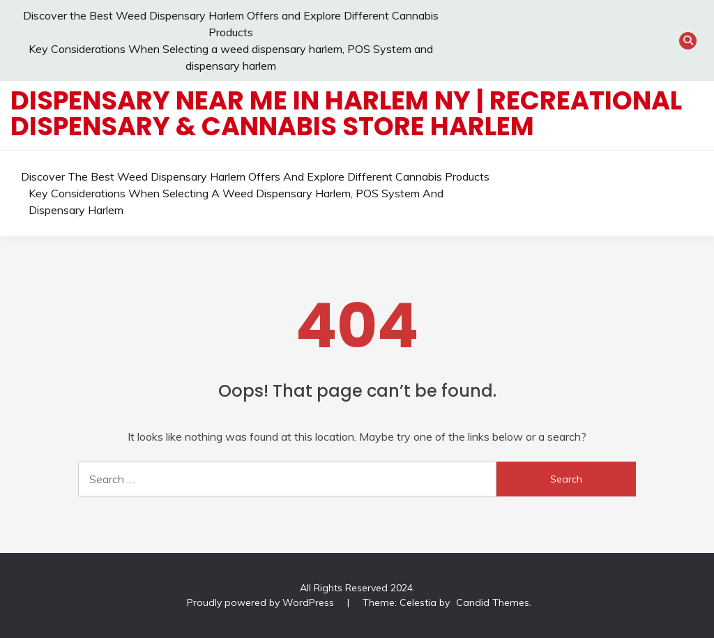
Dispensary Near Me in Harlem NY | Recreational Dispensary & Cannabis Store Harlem (346, 113)
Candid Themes (492, 602)
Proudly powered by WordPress (262, 602)
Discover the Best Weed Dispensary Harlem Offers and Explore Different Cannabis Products (255, 176)
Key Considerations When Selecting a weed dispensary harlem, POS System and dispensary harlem (236, 201)
